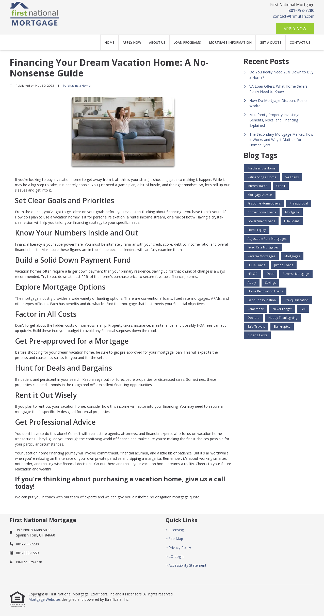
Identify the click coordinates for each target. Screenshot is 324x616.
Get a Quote (271, 42)
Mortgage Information (230, 42)
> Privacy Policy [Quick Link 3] (178, 547)
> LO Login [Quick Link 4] (175, 556)
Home (109, 42)
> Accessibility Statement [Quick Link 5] (186, 565)
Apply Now (295, 28)
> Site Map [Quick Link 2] (174, 538)
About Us (157, 42)
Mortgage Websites (45, 599)
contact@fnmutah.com (293, 16)
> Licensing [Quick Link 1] (175, 529)
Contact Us (300, 42)
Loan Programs (187, 42)
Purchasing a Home (76, 85)
